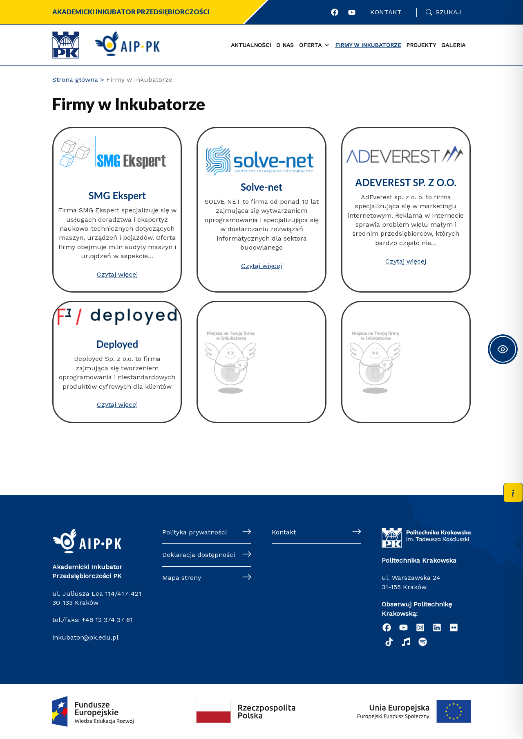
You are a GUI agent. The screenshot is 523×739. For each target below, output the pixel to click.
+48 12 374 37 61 (106, 620)
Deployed (117, 343)
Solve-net (261, 186)
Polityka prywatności (194, 532)
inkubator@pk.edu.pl (85, 637)
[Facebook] (387, 627)
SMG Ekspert (117, 195)
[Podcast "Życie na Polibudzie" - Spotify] (423, 642)
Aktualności (251, 45)
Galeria (453, 45)
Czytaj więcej (117, 274)
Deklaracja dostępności (198, 555)
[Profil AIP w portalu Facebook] (334, 12)
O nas (285, 45)
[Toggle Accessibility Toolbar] (503, 349)
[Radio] (406, 642)
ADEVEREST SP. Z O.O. (405, 182)
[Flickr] (454, 627)
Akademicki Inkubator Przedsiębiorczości (131, 12)
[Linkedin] (437, 627)
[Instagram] (420, 627)
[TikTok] (389, 642)
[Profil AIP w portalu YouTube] (351, 12)
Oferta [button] (314, 45)
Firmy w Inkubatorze (368, 45)
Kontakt (386, 12)
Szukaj (448, 12)
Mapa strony (181, 577)
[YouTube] (403, 627)
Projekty (421, 45)
